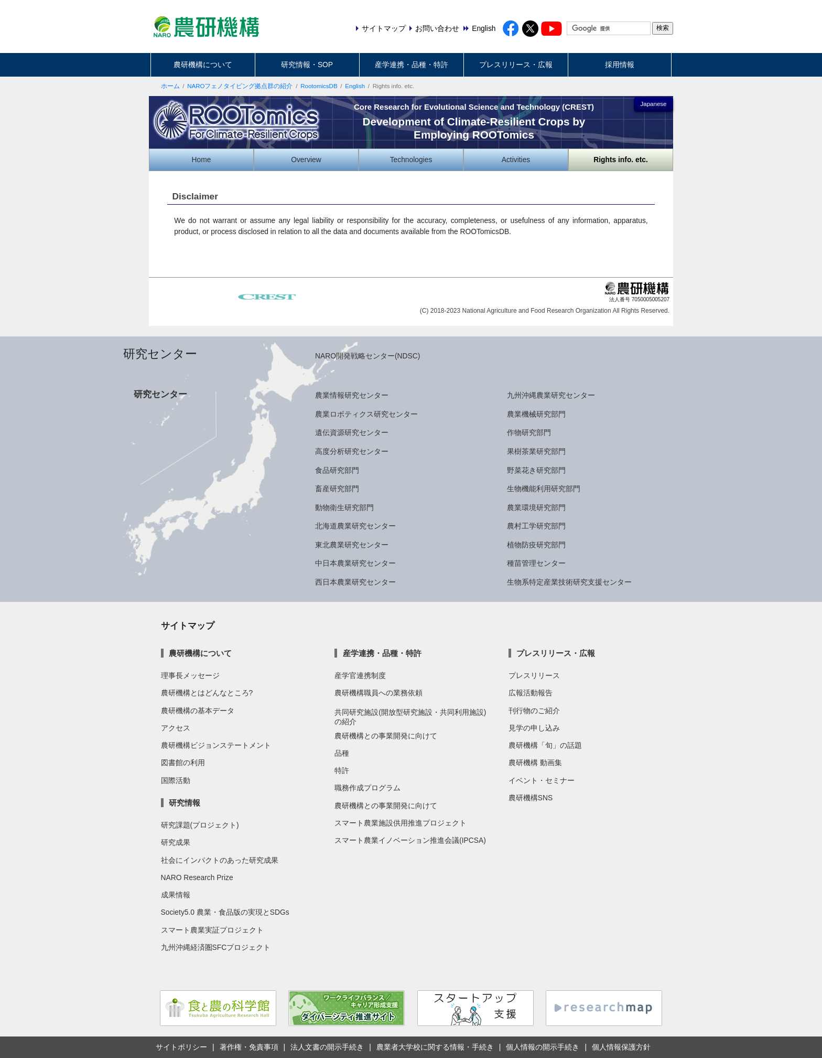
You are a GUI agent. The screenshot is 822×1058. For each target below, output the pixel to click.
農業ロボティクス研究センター (366, 414)
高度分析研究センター (351, 451)
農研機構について (203, 64)
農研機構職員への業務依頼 (378, 693)
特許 (341, 770)
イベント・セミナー (542, 780)
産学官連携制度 (360, 675)
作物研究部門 (529, 432)
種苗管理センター (536, 563)
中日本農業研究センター (355, 563)
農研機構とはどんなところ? (207, 693)
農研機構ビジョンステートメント (216, 745)
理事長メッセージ (190, 675)
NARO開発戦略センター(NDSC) (367, 356)
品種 (341, 753)
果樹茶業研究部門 (536, 451)
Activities (516, 159)
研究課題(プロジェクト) (200, 825)
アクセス (175, 728)
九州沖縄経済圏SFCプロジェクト (216, 947)
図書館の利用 (183, 762)
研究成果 (175, 842)
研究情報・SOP (307, 64)
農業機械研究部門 (536, 414)
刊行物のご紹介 (534, 710)
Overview (306, 159)
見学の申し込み (534, 728)
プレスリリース (534, 675)
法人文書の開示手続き (327, 1047)
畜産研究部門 (337, 488)
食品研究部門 (337, 470)
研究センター (160, 394)
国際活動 (175, 780)
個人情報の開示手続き (542, 1047)
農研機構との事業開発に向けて (385, 736)
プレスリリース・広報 (516, 64)
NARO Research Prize (197, 877)
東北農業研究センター (351, 545)
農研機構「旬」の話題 (545, 745)
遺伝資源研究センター (351, 432)
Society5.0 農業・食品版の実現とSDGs (225, 912)
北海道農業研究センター (355, 526)
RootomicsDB (318, 86)
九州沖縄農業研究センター (551, 395)
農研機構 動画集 (535, 762)
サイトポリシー (181, 1047)
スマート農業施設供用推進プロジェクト (400, 823)
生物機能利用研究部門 (543, 488)
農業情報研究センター (351, 395)
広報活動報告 (531, 693)
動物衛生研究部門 (344, 507)
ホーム (170, 86)
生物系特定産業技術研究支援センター (569, 582)
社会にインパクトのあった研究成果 (219, 860)
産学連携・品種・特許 (411, 64)
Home (201, 159)
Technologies (411, 159)
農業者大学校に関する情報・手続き (435, 1047)
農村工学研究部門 (536, 526)
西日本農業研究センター (355, 582)
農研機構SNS (531, 798)
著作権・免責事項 (249, 1047)
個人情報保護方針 (621, 1047)
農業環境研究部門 (536, 507)
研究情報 (184, 802)
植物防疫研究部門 (536, 545)
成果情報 (175, 895)
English (355, 86)
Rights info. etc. (620, 159)
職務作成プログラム (367, 788)
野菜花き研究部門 (536, 470)
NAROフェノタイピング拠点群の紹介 (240, 86)
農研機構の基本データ (197, 710)
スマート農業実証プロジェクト (212, 930)
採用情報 (619, 64)
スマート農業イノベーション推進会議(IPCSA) (410, 840)
